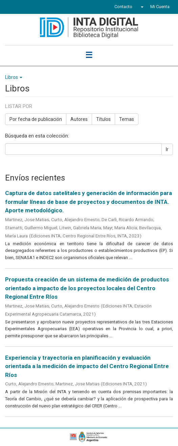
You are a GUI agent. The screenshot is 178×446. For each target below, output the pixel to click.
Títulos (103, 119)
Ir (167, 149)
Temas (126, 119)
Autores (79, 119)
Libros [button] (13, 77)
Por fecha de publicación (35, 119)
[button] (141, 7)
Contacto (123, 6)
